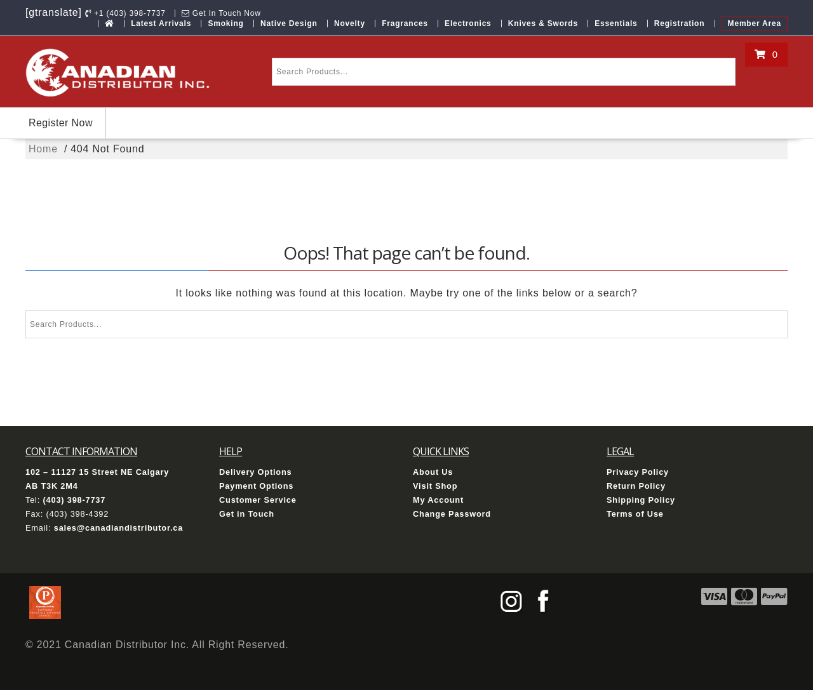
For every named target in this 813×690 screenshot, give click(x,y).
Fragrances (405, 23)
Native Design (289, 23)
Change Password (452, 514)
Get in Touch (246, 514)
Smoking (225, 23)
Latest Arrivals (161, 23)
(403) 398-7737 (74, 500)
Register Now (61, 122)
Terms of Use (635, 514)
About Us (433, 472)
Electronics (468, 23)
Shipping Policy (641, 500)
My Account (438, 500)
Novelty (349, 23)
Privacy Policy (638, 472)
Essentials (616, 23)
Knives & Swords (543, 23)
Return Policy (636, 486)
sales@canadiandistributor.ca (118, 528)
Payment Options (256, 486)
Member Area (754, 23)
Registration (679, 23)
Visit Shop (435, 486)
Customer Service (258, 500)
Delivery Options (255, 472)
